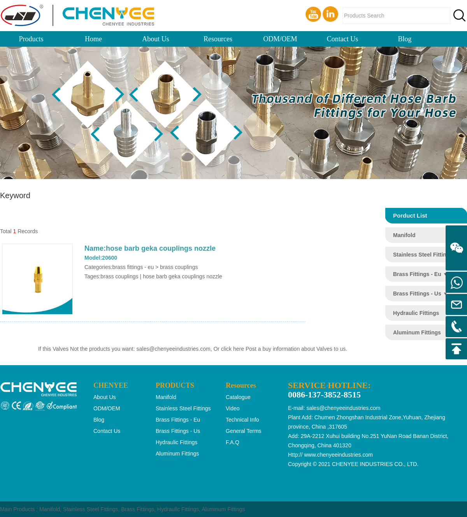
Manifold (49, 509)
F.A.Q (232, 442)
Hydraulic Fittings (178, 509)
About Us (155, 39)
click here (232, 349)
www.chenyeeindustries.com (338, 455)
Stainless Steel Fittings (90, 509)
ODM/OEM (280, 39)
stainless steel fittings (423, 254)
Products (31, 39)
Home (93, 39)
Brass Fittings (137, 509)
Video (233, 408)
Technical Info (242, 420)
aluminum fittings (417, 332)
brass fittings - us (417, 293)
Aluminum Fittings (223, 509)
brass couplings (119, 276)
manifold (404, 235)
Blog (404, 39)
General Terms (244, 431)
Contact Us (342, 39)
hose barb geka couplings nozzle (182, 276)
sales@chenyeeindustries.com (174, 349)
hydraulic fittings (416, 313)
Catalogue (238, 397)
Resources (218, 39)
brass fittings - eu (417, 274)
